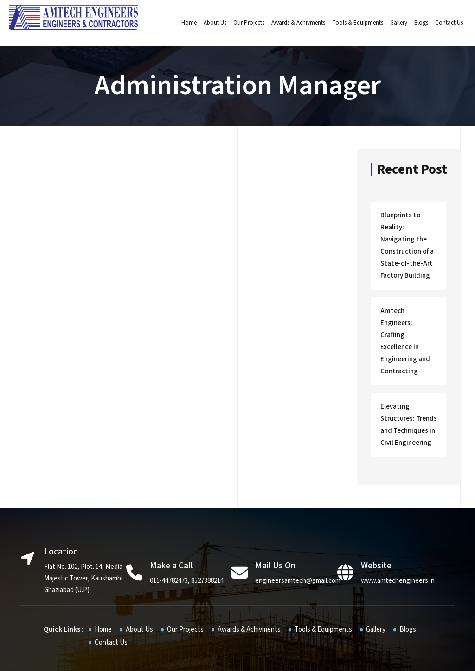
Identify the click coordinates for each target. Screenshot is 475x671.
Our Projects (245, 23)
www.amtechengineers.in (398, 544)
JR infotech (305, 656)
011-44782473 (169, 544)
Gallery (395, 23)
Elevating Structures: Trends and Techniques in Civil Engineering (406, 391)
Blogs (417, 23)
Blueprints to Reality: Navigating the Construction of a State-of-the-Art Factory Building (407, 242)
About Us (211, 23)
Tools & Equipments (353, 23)
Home (185, 23)
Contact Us (445, 23)
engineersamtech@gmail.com (297, 544)
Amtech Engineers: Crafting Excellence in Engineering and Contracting (407, 320)
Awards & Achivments (294, 23)
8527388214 (207, 544)
